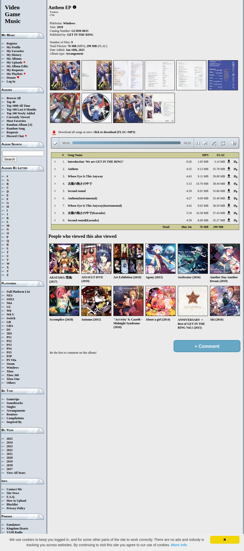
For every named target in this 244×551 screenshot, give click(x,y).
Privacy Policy (16, 508)
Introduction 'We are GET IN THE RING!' (96, 161)
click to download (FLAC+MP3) (114, 132)
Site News (13, 493)
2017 (10, 469)
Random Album (17, 124)
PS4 (9, 348)
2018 (10, 465)
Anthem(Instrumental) (82, 198)
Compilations (15, 418)
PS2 (9, 341)
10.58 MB (202, 213)
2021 (10, 454)
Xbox (10, 371)
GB (9, 322)
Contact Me (14, 489)
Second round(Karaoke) (83, 220)
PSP (9, 356)
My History (14, 55)
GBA (10, 326)
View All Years (16, 473)
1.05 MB (203, 161)
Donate (13, 77)
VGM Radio (14, 532)
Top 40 (11, 102)
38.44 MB (219, 183)
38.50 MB (219, 205)
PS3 (9, 345)
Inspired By (14, 422)
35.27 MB (219, 220)
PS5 (9, 352)
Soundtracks (15, 403)
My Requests (15, 70)
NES (9, 295)
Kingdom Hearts (17, 528)
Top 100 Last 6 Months (21, 109)
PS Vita (11, 360)
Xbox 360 (13, 375)
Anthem (73, 169)
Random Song (16, 128)
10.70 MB (202, 183)
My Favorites (15, 51)
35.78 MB (219, 169)
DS (8, 329)
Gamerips (13, 399)
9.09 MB (203, 198)
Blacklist (12, 504)
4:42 (189, 205)
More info (179, 545)
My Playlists (16, 74)
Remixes (12, 414)
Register (12, 43)
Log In (11, 81)
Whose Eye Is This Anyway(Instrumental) (95, 205)
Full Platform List (18, 291)
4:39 (189, 191)
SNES (10, 299)
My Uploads (16, 62)
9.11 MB (203, 176)
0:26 (189, 161)
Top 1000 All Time (18, 106)
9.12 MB (203, 169)
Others (11, 383)
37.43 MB (219, 213)
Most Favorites (16, 121)
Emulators (13, 524)
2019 (10, 461)
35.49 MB (219, 198)
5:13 (189, 183)
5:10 (189, 213)
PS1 (9, 337)
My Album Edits (17, 66)
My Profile (13, 47)
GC (9, 307)
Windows (13, 367)
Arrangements (16, 410)
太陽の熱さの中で (80, 183)
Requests (12, 132)
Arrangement (74, 53)
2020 (10, 457)
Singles (11, 407)
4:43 (189, 176)
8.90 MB (203, 220)
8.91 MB (203, 191)
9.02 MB (203, 205)
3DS (9, 333)
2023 (10, 446)
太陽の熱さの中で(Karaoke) (86, 213)
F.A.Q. (11, 497)
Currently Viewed (18, 117)
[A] (30, 124)
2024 (10, 442)
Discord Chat (17, 136)
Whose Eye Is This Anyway (85, 176)
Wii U (10, 314)
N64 (9, 303)
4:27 (189, 198)
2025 (10, 438)
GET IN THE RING (80, 34)
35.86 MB (219, 191)
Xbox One (13, 379)
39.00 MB (219, 176)
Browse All (13, 98)
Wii (9, 310)
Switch (11, 318)
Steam (11, 364)
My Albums (14, 58)
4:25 (189, 169)
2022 (10, 450)
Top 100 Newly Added (21, 113)
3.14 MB (219, 161)
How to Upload (16, 500)
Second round (77, 191)
